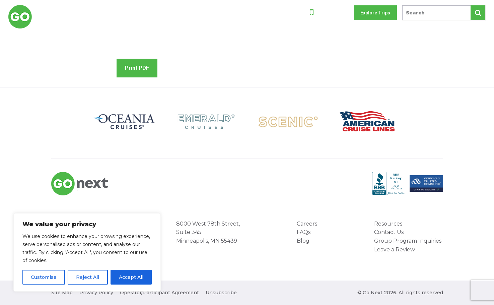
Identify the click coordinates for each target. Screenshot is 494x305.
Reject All (87, 277)
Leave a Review (394, 249)
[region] (87, 252)
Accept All (131, 277)
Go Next (37, 16)
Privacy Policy (96, 293)
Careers (307, 224)
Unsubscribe (221, 293)
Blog (303, 241)
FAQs (303, 232)
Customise (44, 277)
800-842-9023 (331, 13)
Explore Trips (375, 12)
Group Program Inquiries (407, 241)
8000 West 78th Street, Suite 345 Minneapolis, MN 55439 (208, 232)
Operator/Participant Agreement (159, 293)
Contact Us (389, 232)
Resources (388, 224)
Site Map (62, 293)
